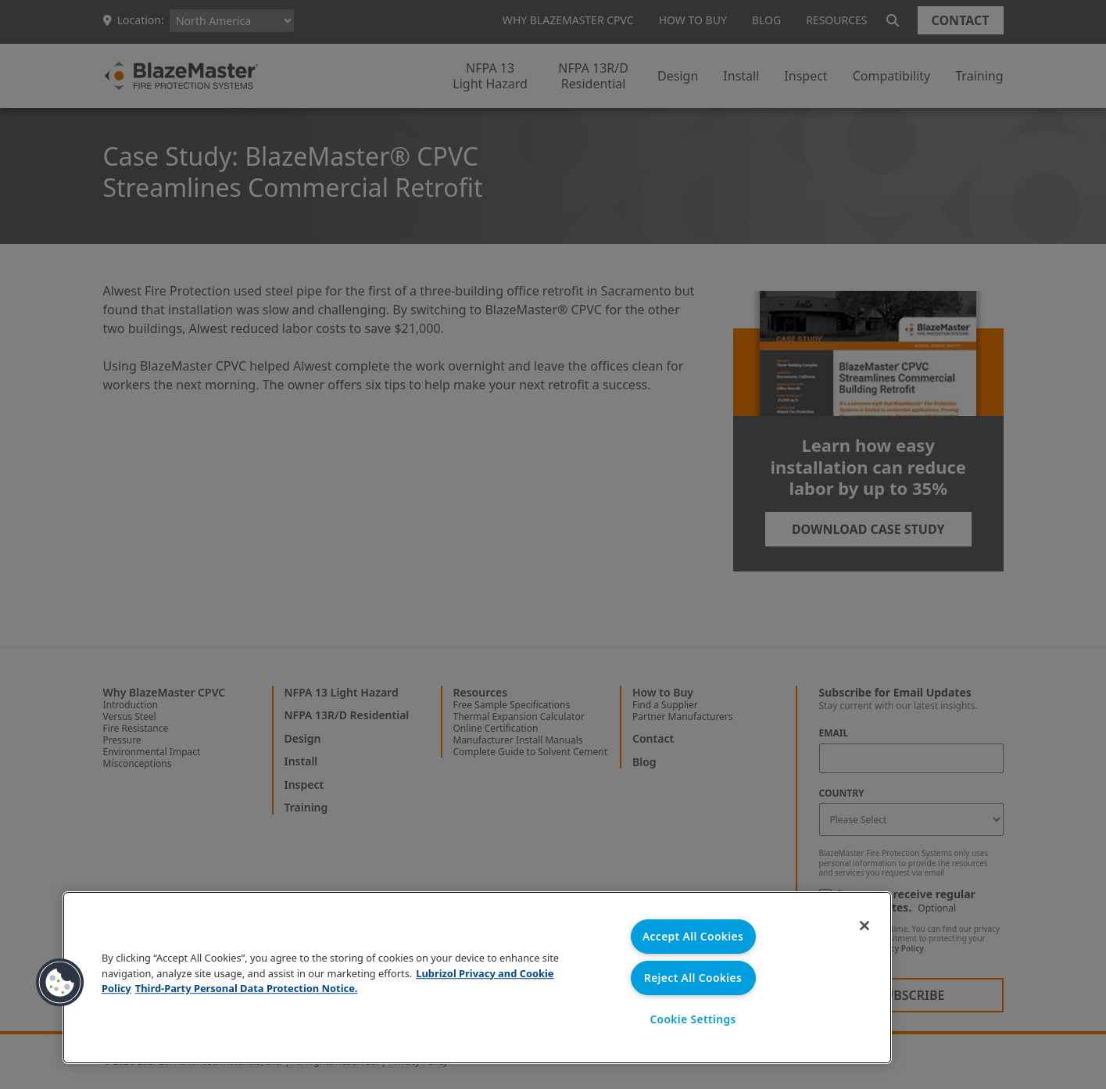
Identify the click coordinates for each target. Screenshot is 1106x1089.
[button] (60, 982)
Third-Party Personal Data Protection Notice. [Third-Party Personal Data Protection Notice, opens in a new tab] (245, 987)
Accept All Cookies (693, 934)
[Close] (859, 927)
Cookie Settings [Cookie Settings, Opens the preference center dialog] (693, 1019)
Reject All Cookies (692, 976)
